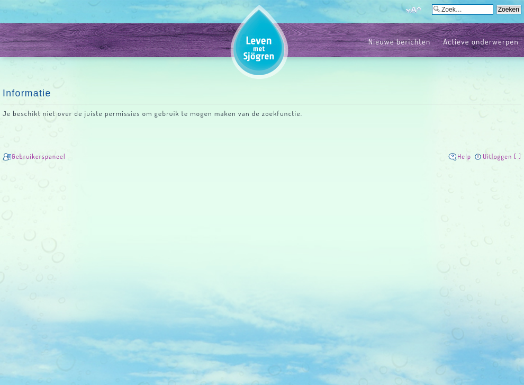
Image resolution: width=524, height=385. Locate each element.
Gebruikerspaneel (39, 156)
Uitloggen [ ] (502, 156)
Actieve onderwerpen (481, 41)
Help (464, 156)
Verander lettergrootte (413, 10)
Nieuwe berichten (399, 41)
